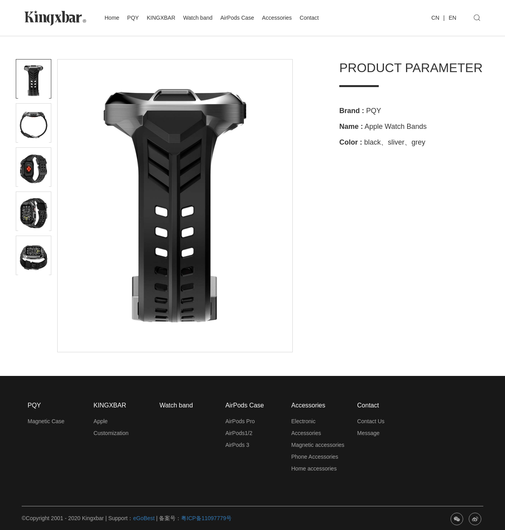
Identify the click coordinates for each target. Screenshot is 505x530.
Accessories (277, 18)
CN (435, 18)
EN (452, 18)
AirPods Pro (240, 421)
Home (112, 18)
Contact (309, 18)
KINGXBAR (161, 18)
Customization (111, 433)
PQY (133, 18)
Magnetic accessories (317, 445)
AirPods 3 (237, 445)
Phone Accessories (314, 457)
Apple (101, 421)
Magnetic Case (46, 421)
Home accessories (314, 468)
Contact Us (370, 421)
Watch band (197, 18)
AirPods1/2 (238, 433)
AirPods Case (237, 18)
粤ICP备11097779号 (206, 518)
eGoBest (143, 518)
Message (368, 433)
